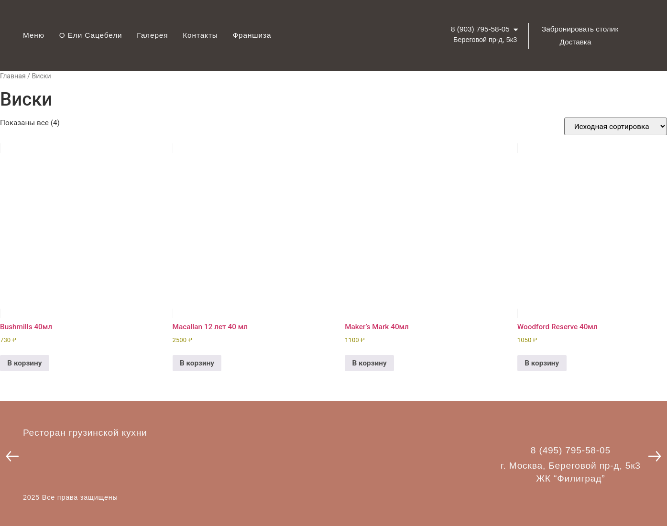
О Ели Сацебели (90, 35)
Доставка (575, 42)
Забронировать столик (580, 29)
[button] (12, 456)
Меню (33, 35)
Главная (13, 76)
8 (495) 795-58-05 (571, 450)
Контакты (200, 35)
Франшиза (251, 35)
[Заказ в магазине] (615, 126)
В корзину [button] (24, 363)
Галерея (152, 35)
